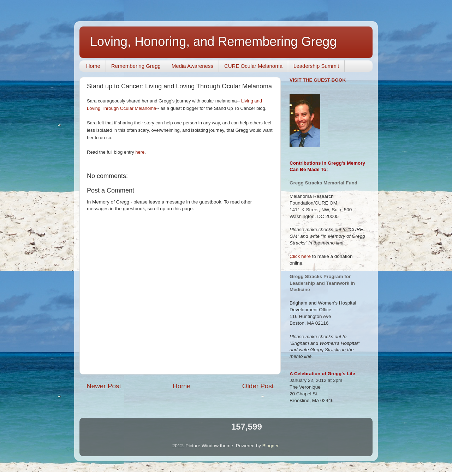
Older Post (258, 386)
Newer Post (104, 386)
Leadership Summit (316, 66)
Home (93, 66)
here (139, 152)
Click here (300, 256)
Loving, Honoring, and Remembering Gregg (213, 41)
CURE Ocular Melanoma (253, 66)
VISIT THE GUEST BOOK (318, 80)
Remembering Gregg (136, 66)
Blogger (270, 445)
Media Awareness (192, 66)
